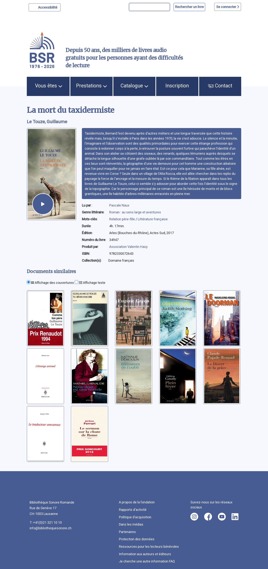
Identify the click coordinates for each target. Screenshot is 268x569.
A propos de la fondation (137, 502)
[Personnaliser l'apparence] (44, 7)
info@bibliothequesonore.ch (50, 528)
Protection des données (136, 539)
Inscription (177, 86)
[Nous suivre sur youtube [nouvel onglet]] (222, 517)
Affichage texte (92, 283)
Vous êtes (48, 86)
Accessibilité (48, 7)
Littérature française (153, 219)
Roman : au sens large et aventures (135, 212)
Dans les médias (131, 524)
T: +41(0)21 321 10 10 (46, 522)
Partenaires (127, 532)
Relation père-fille (122, 219)
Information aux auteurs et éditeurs (145, 554)
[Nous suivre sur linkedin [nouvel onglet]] (235, 517)
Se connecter (227, 7)
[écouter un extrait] (43, 204)
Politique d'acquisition (135, 517)
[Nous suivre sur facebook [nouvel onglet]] (208, 517)
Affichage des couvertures (52, 283)
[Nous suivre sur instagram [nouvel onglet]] (194, 517)
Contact (220, 86)
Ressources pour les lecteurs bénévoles (149, 546)
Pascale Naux (119, 205)
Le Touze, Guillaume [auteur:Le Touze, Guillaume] (47, 121)
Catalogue (134, 86)
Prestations (91, 86)
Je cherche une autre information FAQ (147, 561)
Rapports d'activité (132, 510)
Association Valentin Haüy (128, 247)
